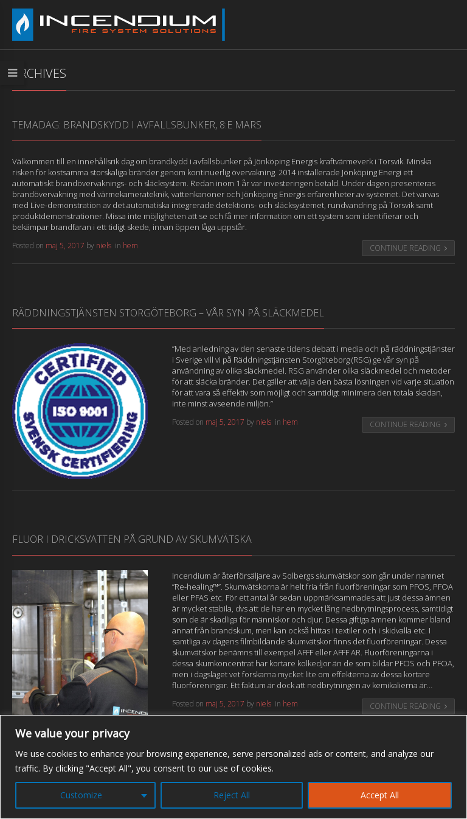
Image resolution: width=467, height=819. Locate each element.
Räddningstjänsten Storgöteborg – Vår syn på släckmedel (168, 312)
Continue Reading (408, 248)
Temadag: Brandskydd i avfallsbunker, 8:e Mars (136, 124)
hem (130, 245)
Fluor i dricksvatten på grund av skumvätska (132, 539)
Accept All (380, 795)
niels (103, 245)
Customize (81, 795)
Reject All (231, 795)
